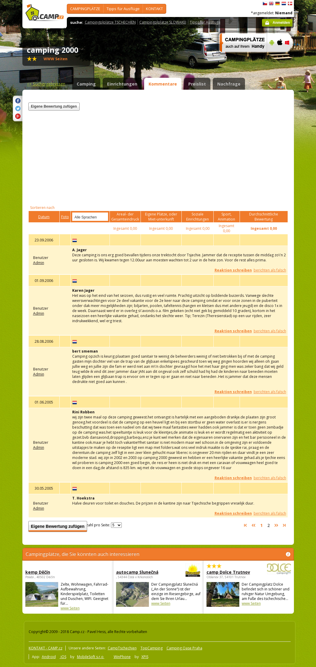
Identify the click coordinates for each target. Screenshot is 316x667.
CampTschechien (122, 648)
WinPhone (122, 656)
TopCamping (152, 648)
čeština (265, 3)
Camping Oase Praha (184, 648)
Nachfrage (229, 84)
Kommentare (163, 84)
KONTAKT (154, 8)
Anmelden (281, 23)
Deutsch (277, 3)
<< (46, 84)
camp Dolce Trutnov (232, 572)
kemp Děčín (37, 572)
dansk (290, 3)
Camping (86, 84)
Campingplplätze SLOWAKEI (162, 22)
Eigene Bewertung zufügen (54, 106)
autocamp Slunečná (142, 572)
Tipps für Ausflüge (123, 8)
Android (49, 656)
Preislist (197, 84)
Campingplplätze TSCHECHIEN (110, 22)
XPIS (144, 656)
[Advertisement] (214, 142)
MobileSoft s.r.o (90, 656)
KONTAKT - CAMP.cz (45, 648)
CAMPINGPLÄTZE (85, 8)
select (103, 216)
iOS (63, 656)
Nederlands (283, 3)
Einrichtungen (122, 84)
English (271, 3)
